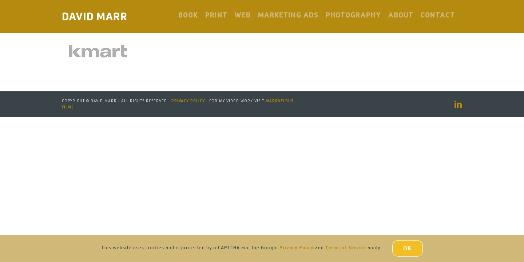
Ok (407, 248)
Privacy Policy (188, 101)
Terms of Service (345, 248)
